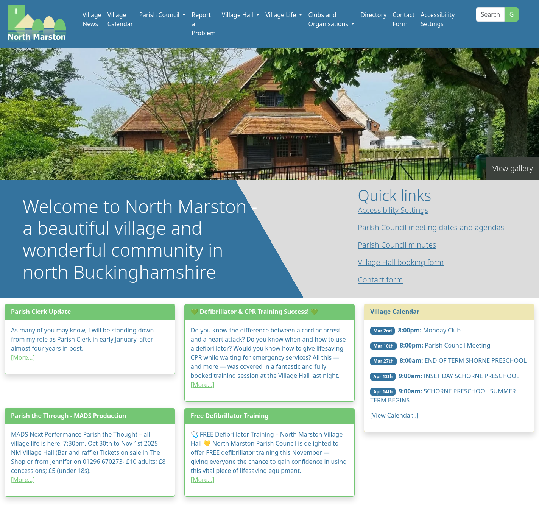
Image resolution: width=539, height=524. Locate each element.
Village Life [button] (281, 15)
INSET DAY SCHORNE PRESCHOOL (471, 376)
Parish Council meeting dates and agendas (431, 227)
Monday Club (442, 330)
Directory (373, 15)
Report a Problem (204, 24)
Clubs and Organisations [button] (329, 19)
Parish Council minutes (397, 245)
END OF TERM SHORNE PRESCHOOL (476, 360)
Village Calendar (120, 19)
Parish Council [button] (160, 15)
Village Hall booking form (401, 262)
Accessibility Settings (438, 19)
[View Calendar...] (394, 415)
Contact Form (403, 19)
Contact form (380, 279)
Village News (92, 19)
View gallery (512, 168)
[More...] (23, 357)
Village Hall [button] (238, 15)
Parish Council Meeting (457, 345)
